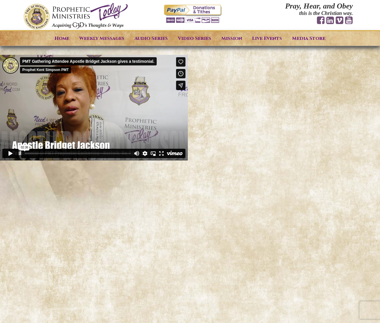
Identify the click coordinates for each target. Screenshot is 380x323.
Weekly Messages (101, 38)
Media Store (308, 38)
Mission (231, 38)
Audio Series (151, 38)
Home (62, 38)
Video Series (194, 38)
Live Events (267, 38)
